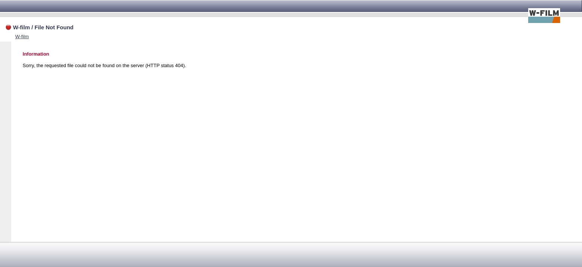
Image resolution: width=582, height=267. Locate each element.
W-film (22, 36)
